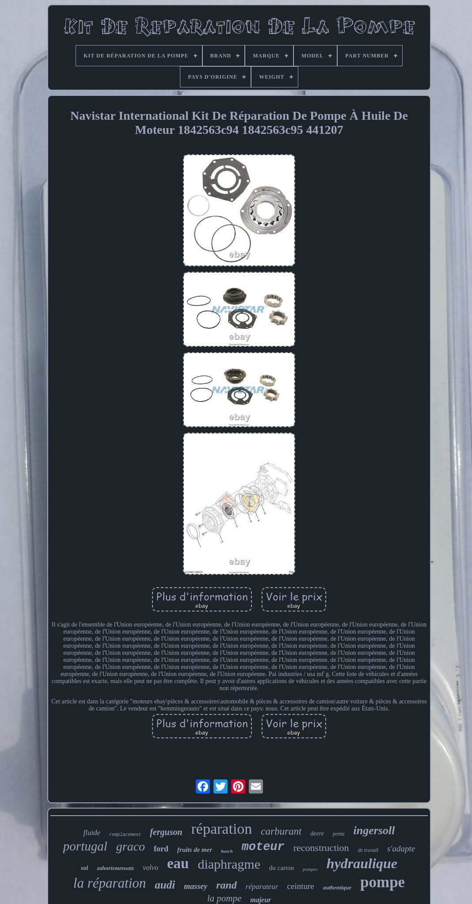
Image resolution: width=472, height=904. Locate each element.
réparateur (262, 886)
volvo (150, 867)
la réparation (109, 883)
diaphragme (229, 864)
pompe (382, 882)
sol (84, 868)
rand (226, 885)
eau (178, 863)
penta (339, 834)
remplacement (125, 834)
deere (317, 833)
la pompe (224, 898)
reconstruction (321, 847)
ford (161, 848)
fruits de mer (194, 849)
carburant (281, 831)
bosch (226, 851)
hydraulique (362, 863)
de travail (368, 850)
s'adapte (401, 848)
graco (130, 846)
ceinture (300, 886)
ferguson (166, 832)
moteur (263, 847)
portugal (85, 846)
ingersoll (374, 830)
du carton (281, 867)
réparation (221, 828)
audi (165, 885)
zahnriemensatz (115, 868)
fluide (91, 832)
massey (195, 886)
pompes (310, 869)
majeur (260, 900)
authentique (337, 887)
